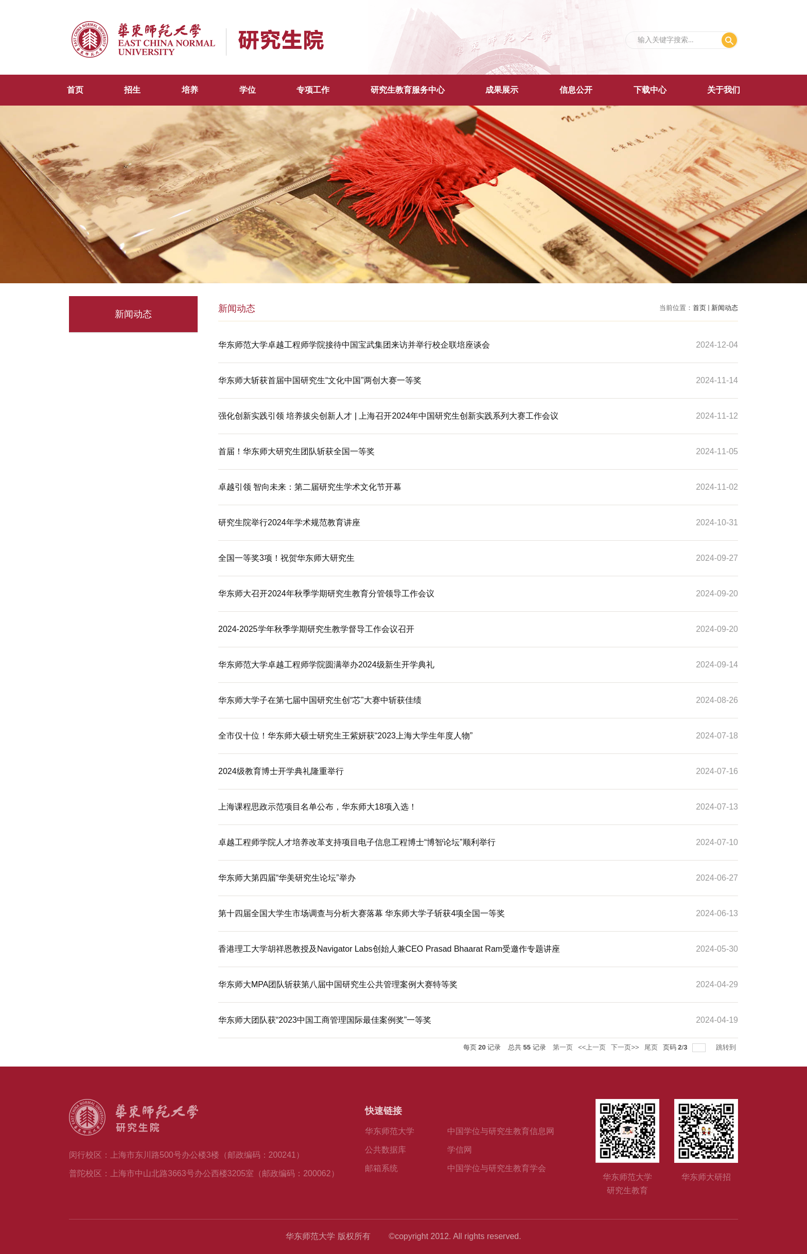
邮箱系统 (381, 1168)
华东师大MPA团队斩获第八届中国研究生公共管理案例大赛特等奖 (338, 984)
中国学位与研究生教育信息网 (500, 1131)
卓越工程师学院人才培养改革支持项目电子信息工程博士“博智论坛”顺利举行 (357, 842)
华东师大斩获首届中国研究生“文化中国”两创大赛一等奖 (320, 380)
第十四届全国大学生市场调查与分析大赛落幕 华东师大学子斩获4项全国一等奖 (361, 913)
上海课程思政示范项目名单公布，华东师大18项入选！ (317, 806)
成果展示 (501, 89)
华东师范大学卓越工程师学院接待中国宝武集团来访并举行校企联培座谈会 (354, 344)
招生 (132, 89)
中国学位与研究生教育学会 (496, 1168)
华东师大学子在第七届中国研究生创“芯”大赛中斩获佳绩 (320, 700)
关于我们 (723, 89)
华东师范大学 (389, 1131)
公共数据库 (385, 1149)
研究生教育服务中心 (408, 89)
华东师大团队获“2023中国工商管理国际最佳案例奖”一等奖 (324, 1020)
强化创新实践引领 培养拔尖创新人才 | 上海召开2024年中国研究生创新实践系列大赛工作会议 (388, 415)
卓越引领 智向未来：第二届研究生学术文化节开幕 (309, 487)
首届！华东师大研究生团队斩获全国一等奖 (296, 451)
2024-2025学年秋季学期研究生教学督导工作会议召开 (316, 629)
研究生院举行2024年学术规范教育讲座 (289, 522)
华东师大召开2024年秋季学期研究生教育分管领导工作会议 (326, 593)
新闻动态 (724, 308)
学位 (247, 89)
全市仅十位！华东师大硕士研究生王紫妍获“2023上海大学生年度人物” (345, 735)
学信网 (459, 1149)
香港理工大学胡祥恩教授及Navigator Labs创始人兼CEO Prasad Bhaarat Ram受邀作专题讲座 (389, 948)
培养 (190, 89)
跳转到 (727, 1047)
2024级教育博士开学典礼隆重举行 (281, 771)
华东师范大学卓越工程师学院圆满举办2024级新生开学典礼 (326, 664)
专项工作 (312, 89)
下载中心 (650, 89)
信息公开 (575, 89)
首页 (75, 89)
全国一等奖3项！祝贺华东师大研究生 (286, 558)
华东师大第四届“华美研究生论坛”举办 (287, 877)
